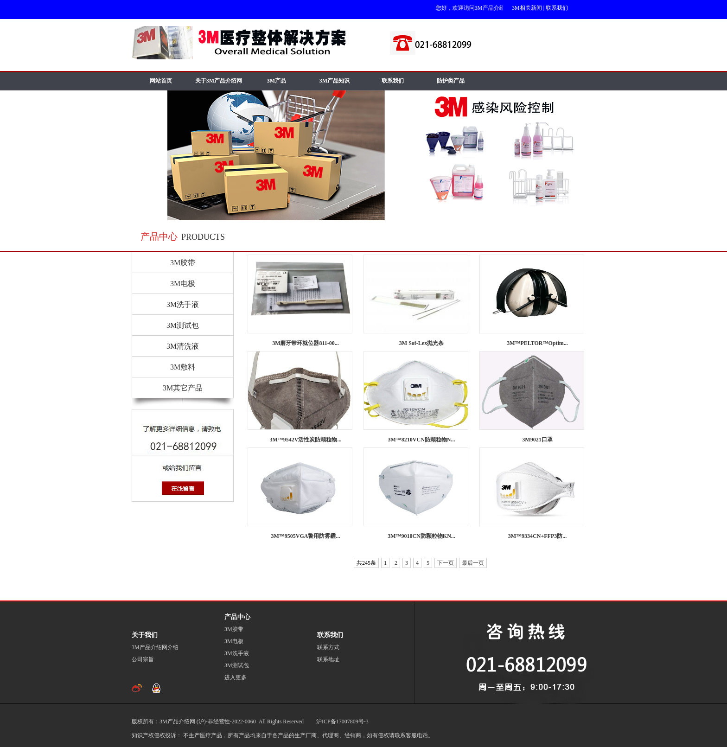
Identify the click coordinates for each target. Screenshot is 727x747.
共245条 (366, 563)
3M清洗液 (182, 346)
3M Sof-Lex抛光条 (421, 343)
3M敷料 (182, 367)
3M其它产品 (183, 388)
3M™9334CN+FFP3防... (537, 536)
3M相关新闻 (527, 8)
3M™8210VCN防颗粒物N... (421, 439)
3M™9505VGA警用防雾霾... (305, 536)
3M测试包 (182, 325)
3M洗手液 (182, 304)
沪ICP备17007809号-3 (342, 721)
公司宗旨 (143, 659)
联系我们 (557, 8)
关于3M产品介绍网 (218, 80)
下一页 (445, 563)
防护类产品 (451, 80)
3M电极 (182, 283)
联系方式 (328, 647)
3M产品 (276, 80)
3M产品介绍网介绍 (155, 647)
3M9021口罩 (537, 439)
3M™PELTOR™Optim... (537, 343)
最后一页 (473, 563)
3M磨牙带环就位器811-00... (305, 343)
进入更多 (235, 677)
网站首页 (161, 80)
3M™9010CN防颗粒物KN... (421, 536)
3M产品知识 (334, 80)
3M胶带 (182, 263)
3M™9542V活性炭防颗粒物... (306, 439)
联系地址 (328, 659)
